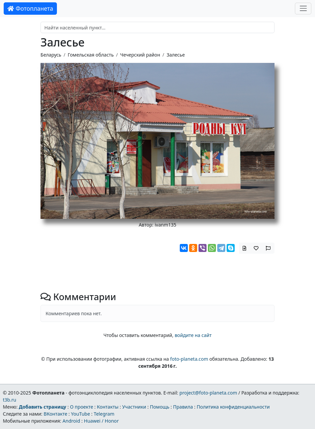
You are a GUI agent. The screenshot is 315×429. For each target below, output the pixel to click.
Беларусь (51, 55)
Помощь (159, 407)
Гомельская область (90, 55)
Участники (134, 407)
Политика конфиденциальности (233, 407)
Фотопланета (30, 8)
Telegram (104, 414)
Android (71, 421)
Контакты (108, 407)
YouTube (80, 414)
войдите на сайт (193, 335)
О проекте (81, 407)
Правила (183, 407)
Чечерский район (140, 55)
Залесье (176, 55)
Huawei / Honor (101, 421)
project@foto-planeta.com (208, 393)
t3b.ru (9, 400)
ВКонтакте (55, 414)
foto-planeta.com (189, 359)
